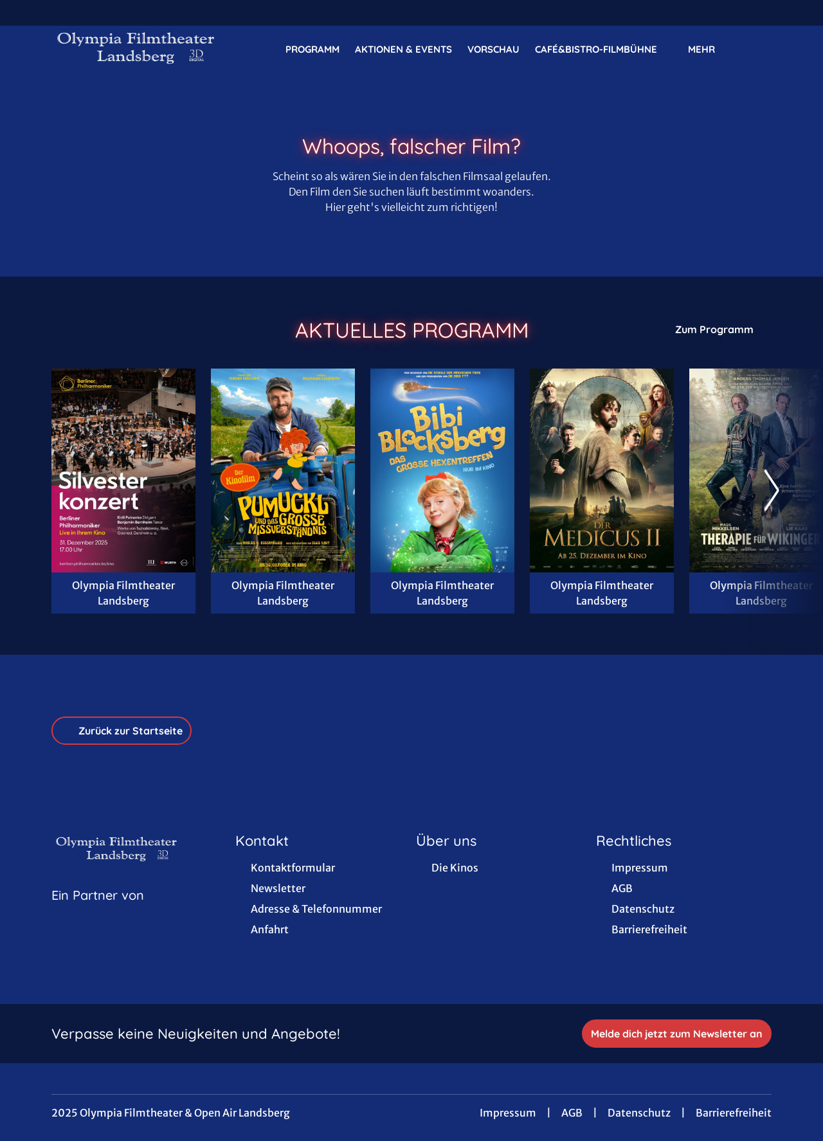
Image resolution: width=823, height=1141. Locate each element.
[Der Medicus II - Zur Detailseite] (602, 470)
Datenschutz (639, 1112)
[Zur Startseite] (141, 49)
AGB (572, 1112)
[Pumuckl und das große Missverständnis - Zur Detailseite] (283, 470)
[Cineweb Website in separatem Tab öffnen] (97, 911)
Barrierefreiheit (734, 1112)
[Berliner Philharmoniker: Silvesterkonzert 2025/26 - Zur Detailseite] (123, 470)
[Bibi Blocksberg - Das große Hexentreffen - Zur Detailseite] (442, 470)
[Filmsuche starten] (759, 49)
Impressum (508, 1112)
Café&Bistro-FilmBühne (604, 49)
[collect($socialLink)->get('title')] (23, 13)
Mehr (709, 49)
